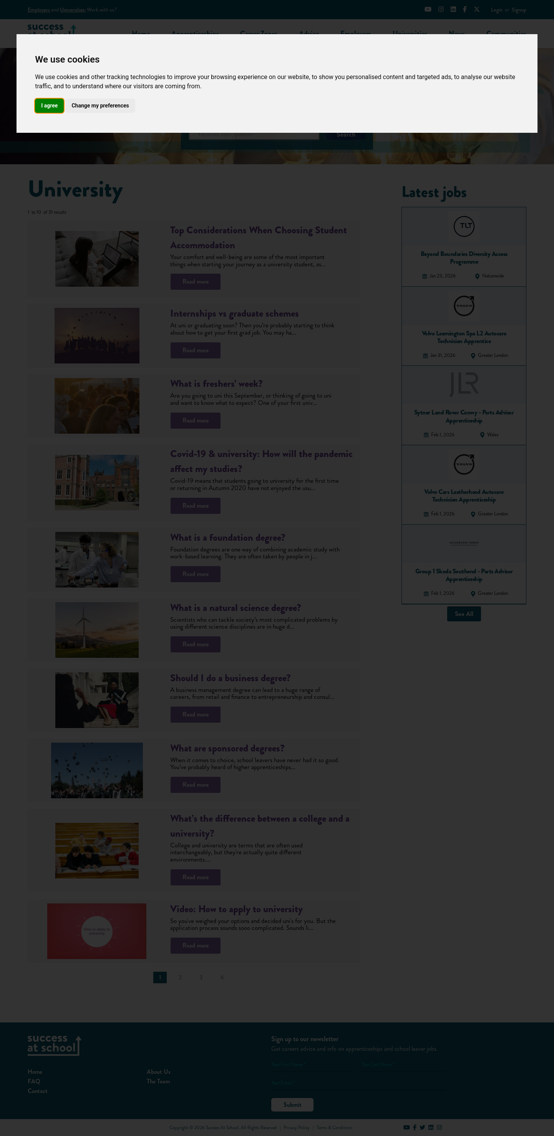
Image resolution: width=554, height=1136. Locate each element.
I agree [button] (49, 105)
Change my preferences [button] (100, 105)
